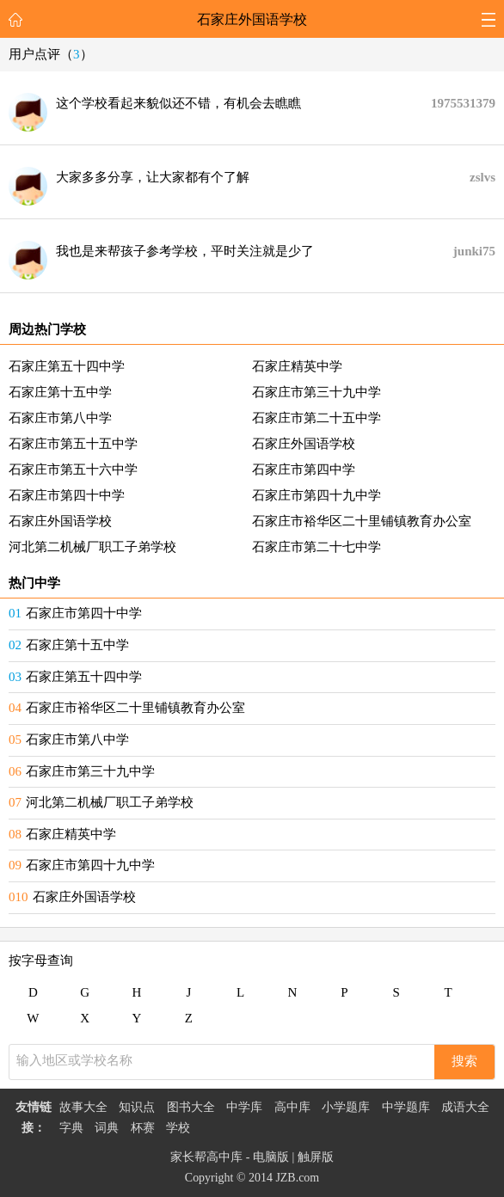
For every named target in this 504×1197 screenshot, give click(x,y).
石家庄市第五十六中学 (73, 469)
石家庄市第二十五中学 (316, 418)
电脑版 (271, 1157)
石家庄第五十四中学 (67, 366)
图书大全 (191, 1107)
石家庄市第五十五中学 (73, 444)
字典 (71, 1127)
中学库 (244, 1107)
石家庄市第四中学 (303, 469)
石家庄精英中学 (297, 366)
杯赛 (143, 1127)
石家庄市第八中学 (60, 418)
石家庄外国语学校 (252, 19)
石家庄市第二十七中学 (316, 547)
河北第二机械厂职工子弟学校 (92, 547)
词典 (107, 1127)
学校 (178, 1127)
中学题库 (406, 1107)
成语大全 (465, 1107)
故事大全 (83, 1107)
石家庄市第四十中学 (67, 495)
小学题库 (346, 1107)
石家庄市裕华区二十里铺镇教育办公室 (361, 521)
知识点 (137, 1107)
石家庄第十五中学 (60, 392)
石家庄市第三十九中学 (316, 392)
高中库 (292, 1107)
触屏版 (316, 1157)
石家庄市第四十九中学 (316, 495)
